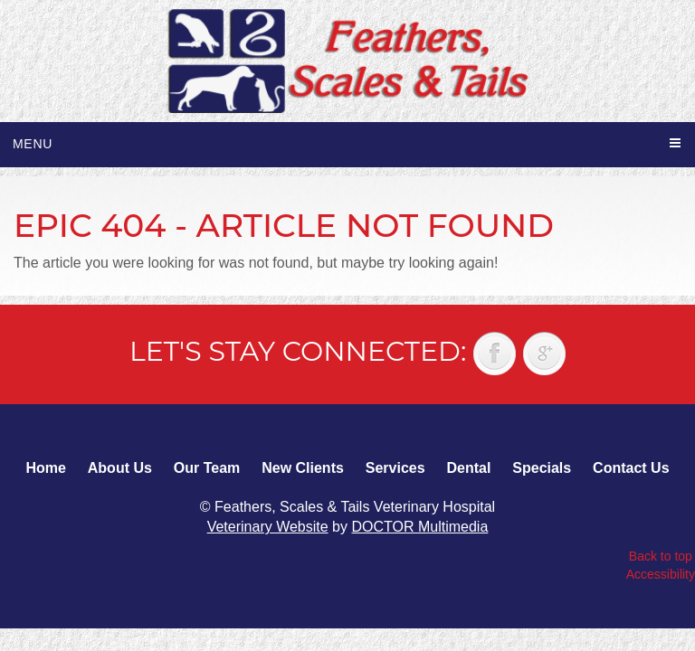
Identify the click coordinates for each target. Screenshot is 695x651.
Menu (32, 144)
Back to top (660, 556)
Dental (468, 468)
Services (395, 468)
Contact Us (631, 468)
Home (45, 468)
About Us (120, 468)
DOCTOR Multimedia (419, 526)
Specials (541, 468)
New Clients (303, 468)
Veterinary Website (267, 526)
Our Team (207, 468)
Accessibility (660, 574)
